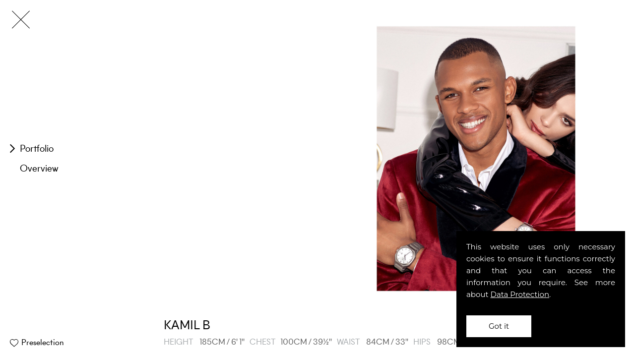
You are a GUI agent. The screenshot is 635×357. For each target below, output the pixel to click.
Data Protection (520, 294)
